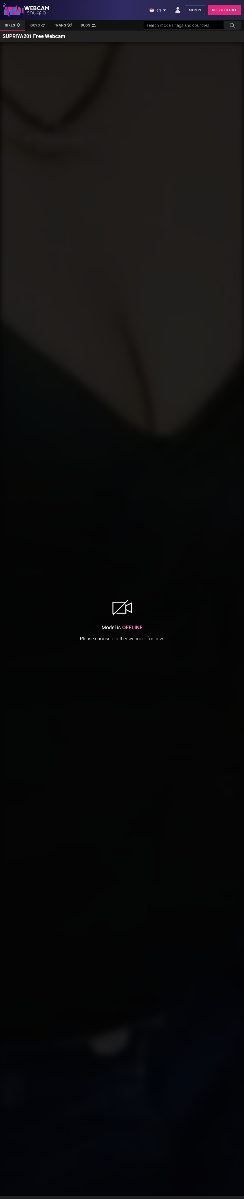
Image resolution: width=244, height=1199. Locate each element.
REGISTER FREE (224, 10)
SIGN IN (195, 10)
